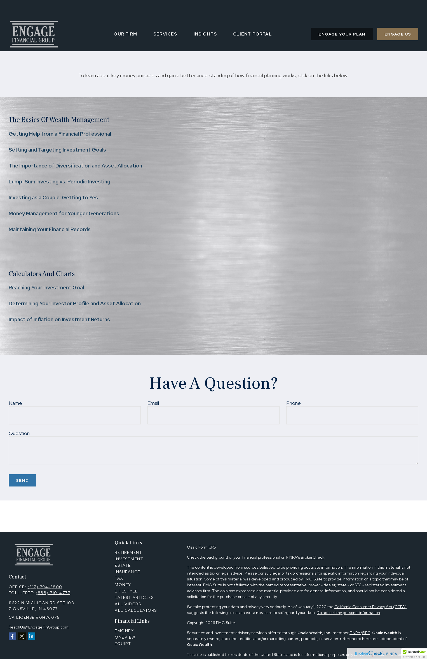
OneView (125, 637)
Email (153, 403)
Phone (293, 403)
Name (15, 403)
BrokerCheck (312, 557)
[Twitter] (22, 636)
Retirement (128, 552)
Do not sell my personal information (348, 612)
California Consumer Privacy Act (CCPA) (370, 606)
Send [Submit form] (22, 480)
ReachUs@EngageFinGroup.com (39, 627)
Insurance (127, 571)
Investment (129, 558)
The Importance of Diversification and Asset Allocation (75, 165)
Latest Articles (134, 597)
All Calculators (136, 610)
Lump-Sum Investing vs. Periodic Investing (59, 181)
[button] (125, 17)
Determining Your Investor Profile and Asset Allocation (75, 303)
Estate (123, 565)
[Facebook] (12, 636)
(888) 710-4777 (53, 592)
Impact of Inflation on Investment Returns (59, 319)
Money (123, 584)
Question (19, 433)
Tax (119, 578)
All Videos (128, 603)
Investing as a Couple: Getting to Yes (53, 197)
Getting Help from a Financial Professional (60, 134)
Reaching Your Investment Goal (46, 287)
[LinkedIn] (31, 636)
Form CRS (207, 547)
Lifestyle (126, 591)
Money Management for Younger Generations (64, 213)
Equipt (123, 643)
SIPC (366, 632)
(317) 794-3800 (45, 586)
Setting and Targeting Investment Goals (57, 150)
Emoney (124, 630)
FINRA (354, 632)
